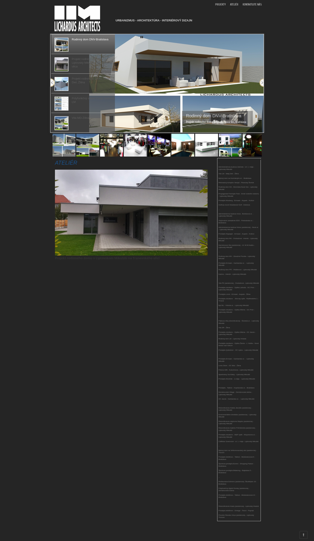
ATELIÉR (234, 4)
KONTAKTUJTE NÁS (252, 4)
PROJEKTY (220, 4)
